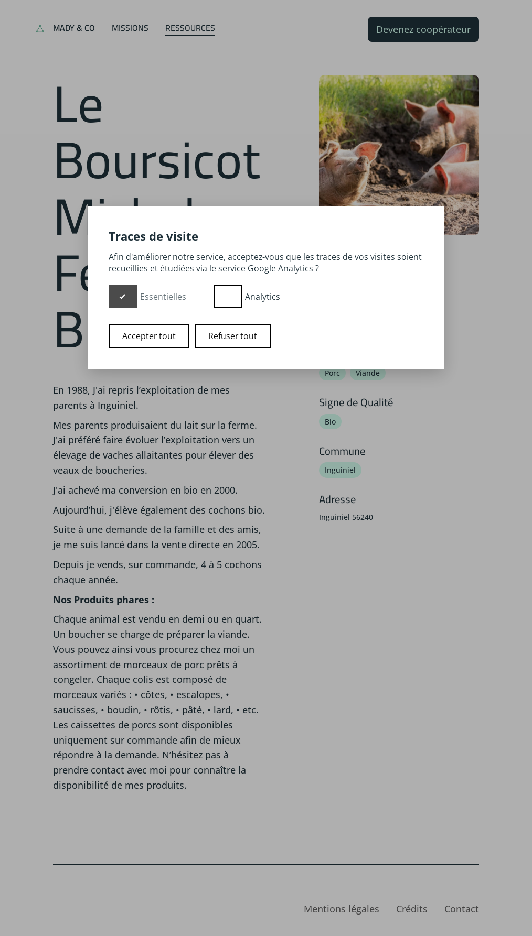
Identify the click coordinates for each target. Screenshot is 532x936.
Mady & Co (74, 28)
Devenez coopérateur (423, 29)
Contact (461, 908)
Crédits (412, 908)
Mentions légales (341, 908)
